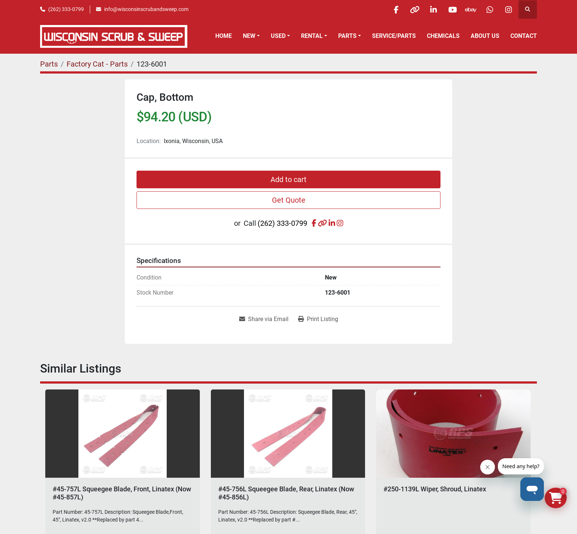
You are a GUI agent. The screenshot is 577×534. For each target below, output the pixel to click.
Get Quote (288, 200)
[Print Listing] (318, 319)
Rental (312, 35)
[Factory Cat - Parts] (97, 64)
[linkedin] (433, 9)
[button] (251, 36)
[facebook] (396, 9)
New (249, 35)
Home (223, 35)
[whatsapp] (490, 9)
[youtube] (452, 9)
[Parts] (49, 64)
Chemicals (443, 35)
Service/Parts (394, 35)
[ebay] (471, 9)
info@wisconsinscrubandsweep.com (146, 9)
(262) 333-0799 (66, 9)
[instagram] (508, 9)
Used (278, 35)
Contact (523, 35)
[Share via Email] (263, 319)
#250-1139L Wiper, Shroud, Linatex (434, 489)
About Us (485, 35)
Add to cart (288, 179)
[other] (415, 9)
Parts (347, 35)
